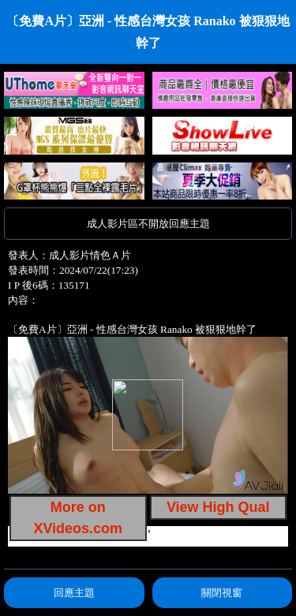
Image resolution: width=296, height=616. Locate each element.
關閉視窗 (221, 593)
